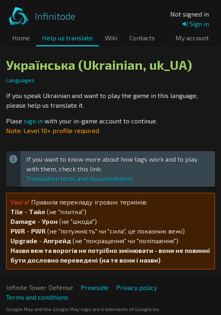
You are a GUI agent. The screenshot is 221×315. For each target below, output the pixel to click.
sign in (33, 121)
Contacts (142, 38)
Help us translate (67, 38)
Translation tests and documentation (79, 178)
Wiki (111, 38)
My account (192, 38)
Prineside (94, 287)
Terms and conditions (37, 297)
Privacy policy (136, 287)
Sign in (195, 23)
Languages (20, 80)
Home (21, 38)
